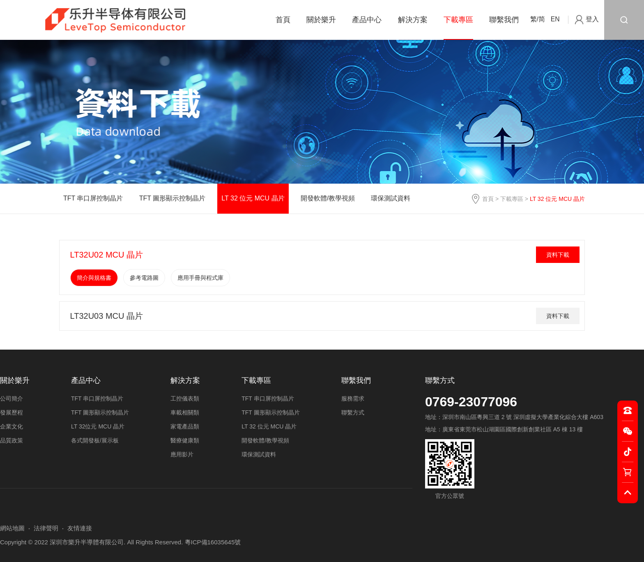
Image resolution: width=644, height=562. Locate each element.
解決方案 (413, 20)
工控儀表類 (184, 398)
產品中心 (367, 20)
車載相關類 (184, 412)
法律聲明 (46, 528)
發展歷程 (11, 412)
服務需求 (352, 398)
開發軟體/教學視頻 (328, 198)
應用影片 (181, 454)
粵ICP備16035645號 (213, 542)
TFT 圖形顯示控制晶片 (172, 198)
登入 (592, 19)
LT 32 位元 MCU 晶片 (252, 198)
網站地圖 (12, 528)
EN (555, 19)
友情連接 (79, 528)
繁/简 (537, 19)
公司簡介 (11, 398)
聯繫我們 (504, 20)
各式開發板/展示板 (95, 440)
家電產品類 (184, 426)
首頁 (283, 20)
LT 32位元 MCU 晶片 (97, 426)
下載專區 (458, 20)
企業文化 (11, 426)
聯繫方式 (440, 380)
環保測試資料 (390, 198)
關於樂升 (321, 20)
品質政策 (11, 440)
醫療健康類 (184, 440)
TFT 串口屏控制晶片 (93, 198)
